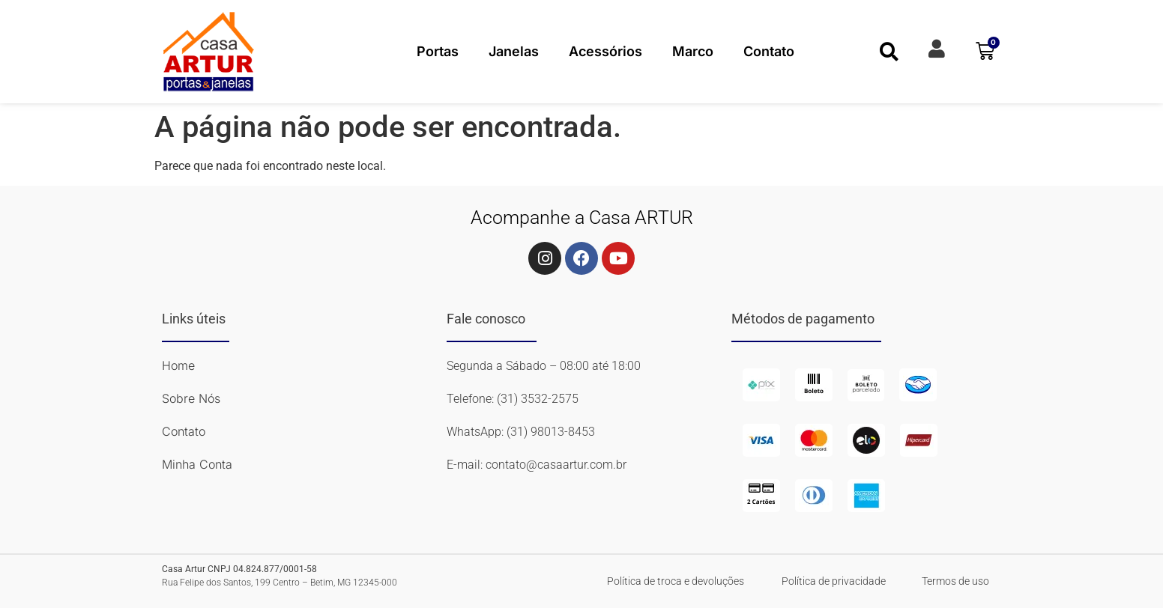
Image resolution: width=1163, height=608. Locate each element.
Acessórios (605, 51)
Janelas (514, 51)
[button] (889, 51)
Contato (768, 51)
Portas (438, 51)
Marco (692, 51)
